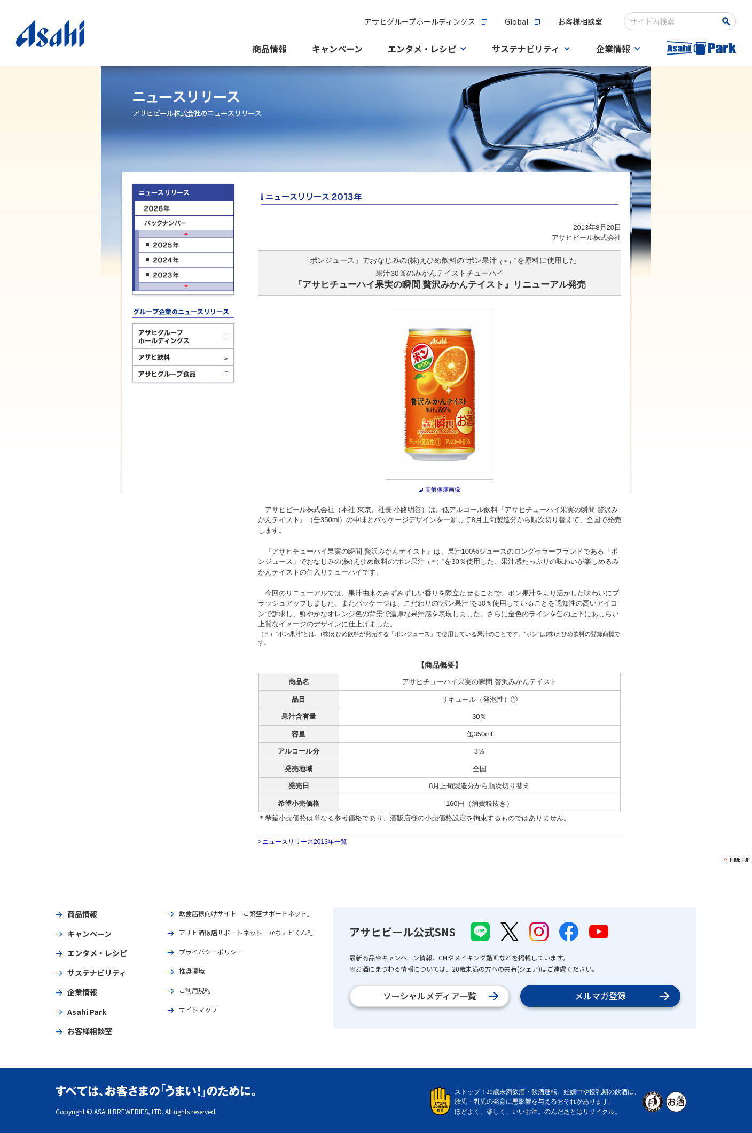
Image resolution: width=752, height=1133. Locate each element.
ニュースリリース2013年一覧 (304, 841)
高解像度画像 (442, 489)
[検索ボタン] (728, 21)
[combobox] (672, 21)
